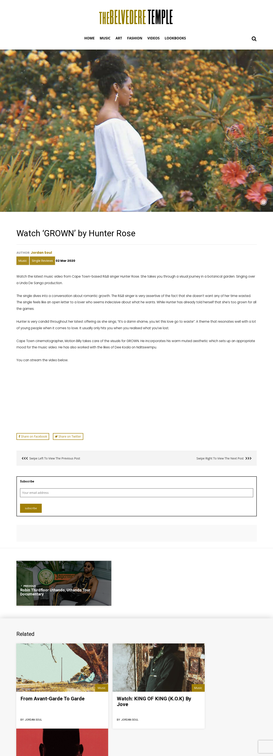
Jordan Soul (41, 252)
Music (23, 260)
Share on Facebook (33, 436)
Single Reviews (42, 260)
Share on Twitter (68, 436)
